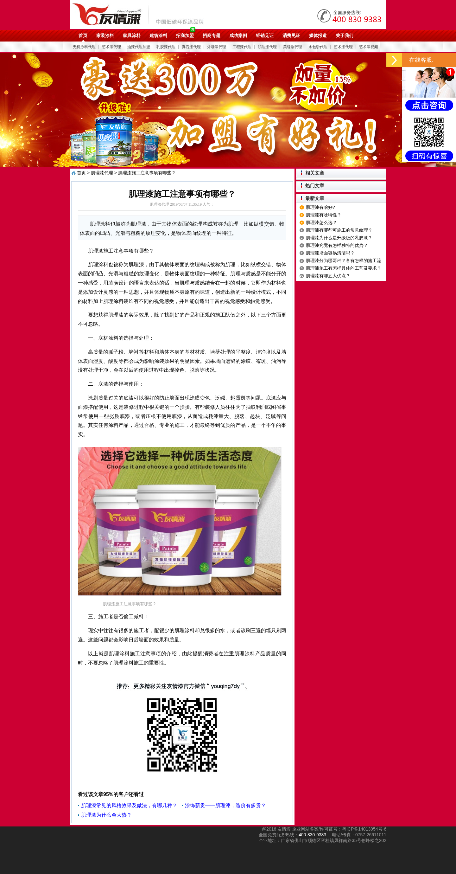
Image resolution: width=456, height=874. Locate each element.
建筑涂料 (158, 35)
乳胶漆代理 (165, 47)
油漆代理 (141, 14)
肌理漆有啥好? (320, 207)
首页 (83, 35)
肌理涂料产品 (250, 653)
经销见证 (265, 35)
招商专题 (211, 35)
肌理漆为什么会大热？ (106, 815)
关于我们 (344, 35)
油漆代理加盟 (138, 47)
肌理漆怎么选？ (321, 222)
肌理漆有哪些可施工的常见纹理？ (339, 230)
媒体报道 (318, 35)
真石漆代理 (191, 47)
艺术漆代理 (111, 47)
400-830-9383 (312, 834)
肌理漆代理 (267, 47)
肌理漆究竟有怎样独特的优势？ (337, 245)
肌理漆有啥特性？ (323, 214)
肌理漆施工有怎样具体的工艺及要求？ (343, 268)
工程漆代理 (241, 47)
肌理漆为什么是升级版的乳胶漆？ (339, 237)
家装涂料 (105, 35)
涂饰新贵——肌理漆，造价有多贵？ (225, 805)
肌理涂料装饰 (118, 301)
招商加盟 (185, 35)
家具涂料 (132, 35)
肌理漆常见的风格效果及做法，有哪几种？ (129, 805)
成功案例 (238, 35)
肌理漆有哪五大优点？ (328, 275)
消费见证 (291, 35)
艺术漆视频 (368, 47)
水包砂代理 (317, 47)
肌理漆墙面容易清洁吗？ (330, 252)
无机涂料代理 (84, 47)
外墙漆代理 (216, 47)
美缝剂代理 (292, 47)
